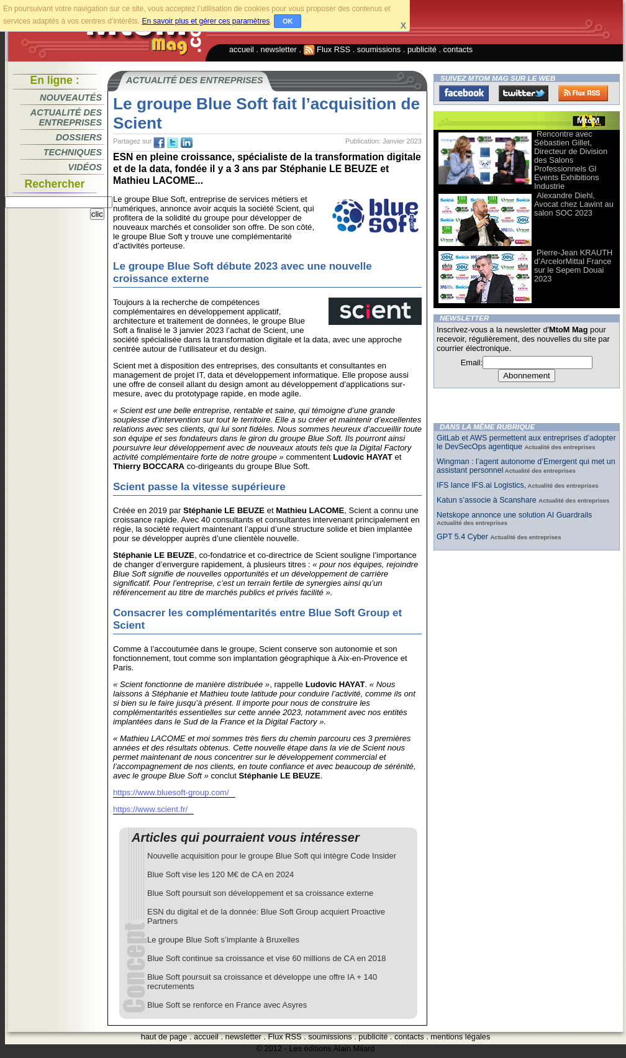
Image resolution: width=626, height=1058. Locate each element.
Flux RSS (327, 49)
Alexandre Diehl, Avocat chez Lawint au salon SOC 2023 (574, 204)
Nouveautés (71, 98)
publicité (422, 49)
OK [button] (288, 21)
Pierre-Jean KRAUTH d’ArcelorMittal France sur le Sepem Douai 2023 (573, 265)
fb (159, 143)
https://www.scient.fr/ (150, 809)
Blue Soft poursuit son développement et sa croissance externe (260, 893)
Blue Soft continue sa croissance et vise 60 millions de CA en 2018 (266, 958)
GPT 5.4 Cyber (463, 536)
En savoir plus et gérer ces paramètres (206, 21)
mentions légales (460, 1036)
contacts (458, 49)
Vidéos (85, 167)
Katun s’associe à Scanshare (487, 500)
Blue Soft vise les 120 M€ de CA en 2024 (220, 874)
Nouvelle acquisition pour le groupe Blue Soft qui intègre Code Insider (271, 855)
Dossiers (79, 137)
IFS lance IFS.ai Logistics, (481, 485)
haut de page (164, 1036)
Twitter (523, 93)
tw (172, 143)
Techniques (72, 152)
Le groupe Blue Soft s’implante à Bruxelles (223, 939)
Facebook (464, 93)
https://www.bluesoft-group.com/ (171, 792)
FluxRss (583, 93)
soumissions (379, 49)
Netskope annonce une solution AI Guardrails (514, 515)
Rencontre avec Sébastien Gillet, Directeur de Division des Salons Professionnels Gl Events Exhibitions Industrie (570, 160)
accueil (241, 49)
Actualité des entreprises (66, 117)
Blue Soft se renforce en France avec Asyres (227, 1005)
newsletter (279, 49)
